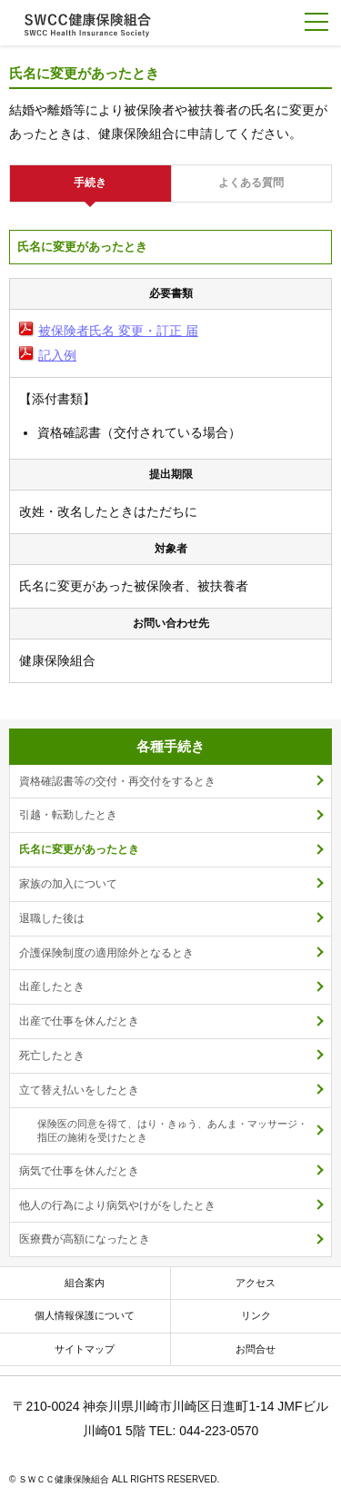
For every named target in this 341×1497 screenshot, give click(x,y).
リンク (256, 1315)
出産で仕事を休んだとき (79, 1021)
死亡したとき (52, 1055)
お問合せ (256, 1348)
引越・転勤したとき (68, 814)
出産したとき (52, 986)
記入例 (57, 355)
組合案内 (85, 1282)
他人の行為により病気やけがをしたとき (117, 1205)
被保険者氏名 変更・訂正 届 (118, 330)
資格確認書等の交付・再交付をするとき (117, 781)
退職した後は (52, 918)
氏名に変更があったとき (79, 849)
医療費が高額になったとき (84, 1239)
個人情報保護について (85, 1315)
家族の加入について (68, 883)
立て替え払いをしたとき (79, 1090)
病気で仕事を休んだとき (79, 1171)
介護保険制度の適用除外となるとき (106, 953)
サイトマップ (85, 1348)
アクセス (256, 1282)
